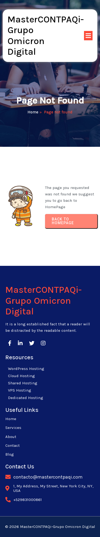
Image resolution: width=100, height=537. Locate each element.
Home (32, 112)
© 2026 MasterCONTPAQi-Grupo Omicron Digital (50, 526)
